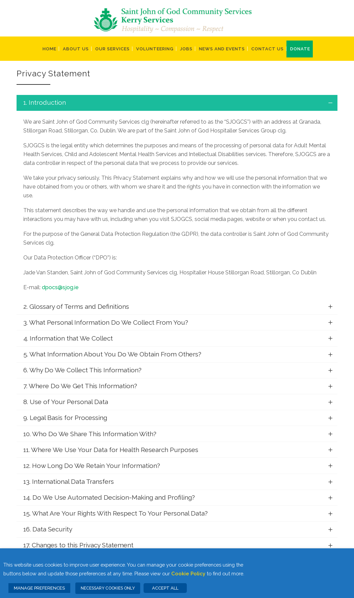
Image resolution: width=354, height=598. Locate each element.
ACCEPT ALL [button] (165, 588)
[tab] (177, 103)
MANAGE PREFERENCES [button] (39, 588)
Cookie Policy (188, 573)
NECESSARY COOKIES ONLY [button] (108, 588)
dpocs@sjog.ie (60, 287)
